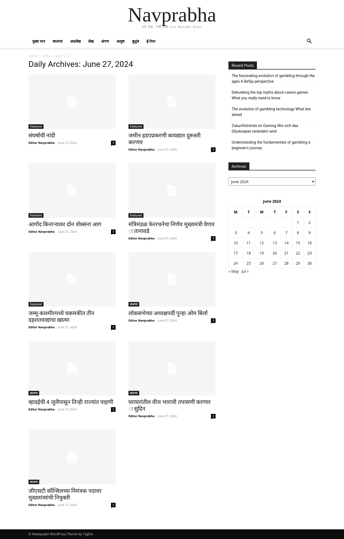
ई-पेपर (151, 41)
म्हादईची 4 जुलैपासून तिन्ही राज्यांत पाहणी (70, 402)
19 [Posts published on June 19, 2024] (262, 253)
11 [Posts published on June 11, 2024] (248, 242)
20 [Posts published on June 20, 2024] (275, 253)
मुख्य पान (38, 41)
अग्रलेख (75, 41)
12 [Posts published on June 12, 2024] (262, 242)
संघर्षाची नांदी (41, 135)
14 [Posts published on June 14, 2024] (286, 242)
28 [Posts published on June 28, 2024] (286, 263)
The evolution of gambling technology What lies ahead (271, 112)
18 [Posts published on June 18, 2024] (248, 253)
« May (233, 271)
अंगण (105, 41)
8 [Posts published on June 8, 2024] (298, 232)
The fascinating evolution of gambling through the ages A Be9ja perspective (273, 78)
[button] (309, 41)
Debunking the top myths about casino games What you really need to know (270, 95)
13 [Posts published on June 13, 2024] (275, 242)
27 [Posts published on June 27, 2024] (275, 263)
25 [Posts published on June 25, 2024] (248, 263)
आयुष (120, 41)
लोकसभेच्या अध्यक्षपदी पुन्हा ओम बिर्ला (167, 313)
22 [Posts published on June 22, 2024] (298, 253)
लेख (91, 41)
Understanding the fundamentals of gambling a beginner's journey (271, 145)
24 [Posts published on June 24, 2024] (236, 263)
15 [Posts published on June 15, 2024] (298, 242)
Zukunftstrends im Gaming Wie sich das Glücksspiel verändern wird (265, 128)
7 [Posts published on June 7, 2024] (286, 232)
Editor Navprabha (41, 143)
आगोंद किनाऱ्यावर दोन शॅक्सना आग (64, 224)
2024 (46, 56)
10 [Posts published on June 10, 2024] (236, 242)
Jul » (245, 271)
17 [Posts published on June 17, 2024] (236, 253)
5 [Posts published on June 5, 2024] (262, 232)
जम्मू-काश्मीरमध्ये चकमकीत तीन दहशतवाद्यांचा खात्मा (61, 316)
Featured (36, 126)
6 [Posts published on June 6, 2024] (275, 232)
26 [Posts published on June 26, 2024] (262, 263)
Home (33, 56)
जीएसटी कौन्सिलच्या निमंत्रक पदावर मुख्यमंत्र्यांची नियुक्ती (65, 494)
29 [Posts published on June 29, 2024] (298, 263)
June (58, 56)
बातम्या (58, 41)
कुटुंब (135, 41)
